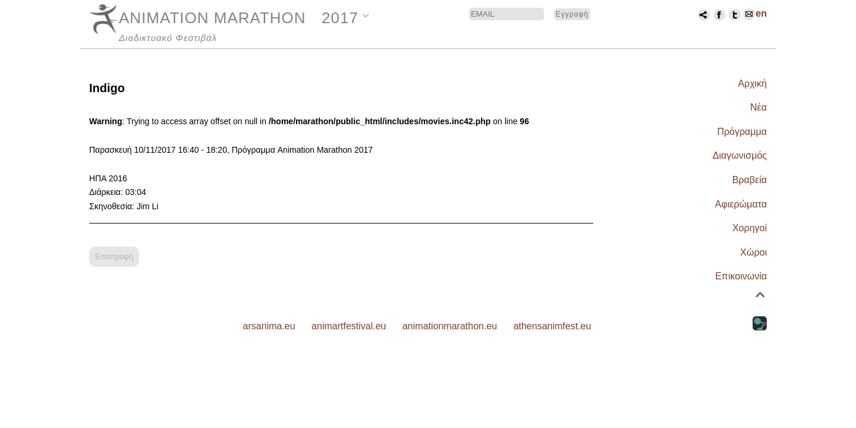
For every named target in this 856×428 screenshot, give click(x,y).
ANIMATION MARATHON (212, 18)
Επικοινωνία (741, 276)
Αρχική (752, 83)
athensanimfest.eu (552, 326)
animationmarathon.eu (449, 326)
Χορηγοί (749, 228)
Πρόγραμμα (742, 132)
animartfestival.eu (348, 326)
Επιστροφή (114, 256)
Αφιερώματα (741, 204)
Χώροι (753, 252)
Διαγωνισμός (740, 155)
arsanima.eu (269, 326)
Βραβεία (749, 180)
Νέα (758, 107)
